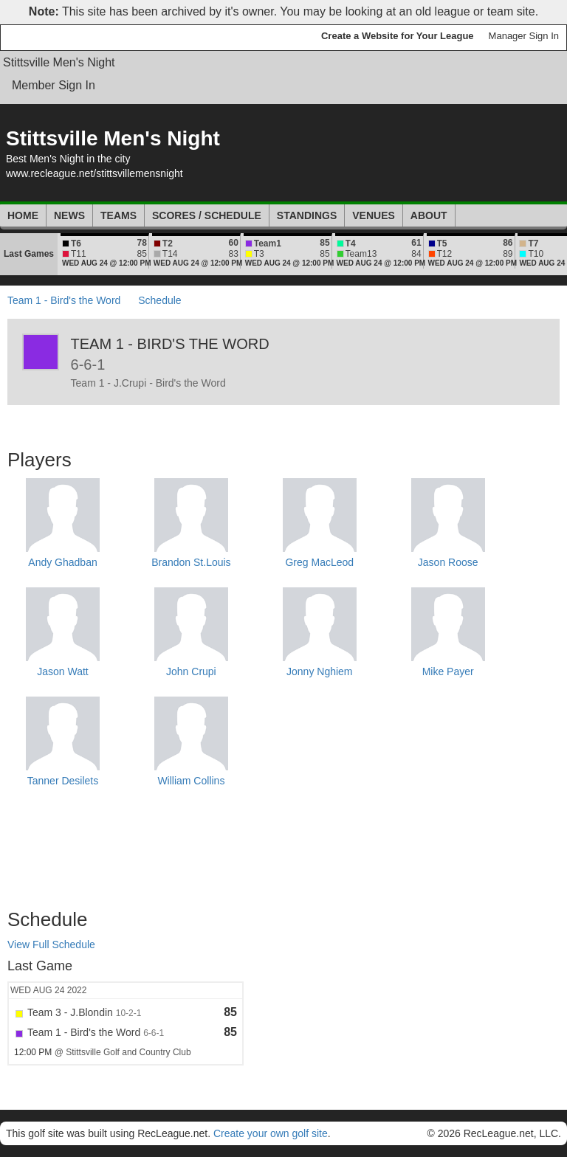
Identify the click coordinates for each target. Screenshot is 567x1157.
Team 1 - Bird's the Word (63, 300)
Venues (373, 215)
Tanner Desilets (63, 781)
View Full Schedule (51, 944)
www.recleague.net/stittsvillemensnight (94, 173)
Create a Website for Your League (397, 35)
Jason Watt (63, 671)
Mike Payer (448, 671)
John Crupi (191, 671)
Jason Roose (448, 562)
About (428, 215)
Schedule (159, 300)
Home (22, 215)
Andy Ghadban (62, 562)
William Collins (190, 781)
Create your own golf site (270, 1133)
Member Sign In (53, 85)
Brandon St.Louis (190, 562)
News (69, 215)
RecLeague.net (45, 37)
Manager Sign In (524, 35)
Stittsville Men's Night (59, 62)
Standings (307, 215)
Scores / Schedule (206, 215)
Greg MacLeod (319, 562)
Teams (118, 215)
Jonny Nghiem (319, 671)
